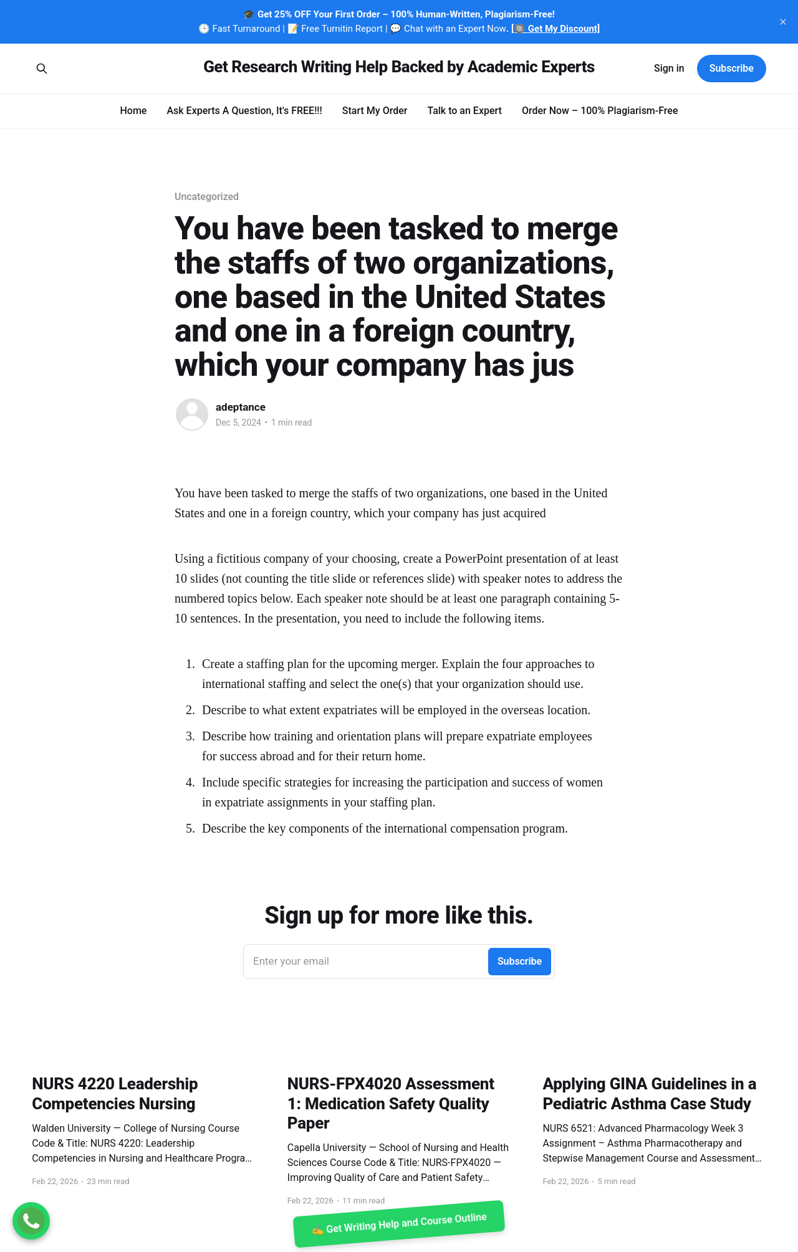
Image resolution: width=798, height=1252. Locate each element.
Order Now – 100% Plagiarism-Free (600, 111)
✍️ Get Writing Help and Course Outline (399, 1224)
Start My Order (375, 111)
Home (133, 111)
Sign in (669, 68)
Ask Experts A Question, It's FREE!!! (244, 111)
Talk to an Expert (464, 111)
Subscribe (731, 68)
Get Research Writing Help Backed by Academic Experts (399, 67)
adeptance (241, 407)
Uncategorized (207, 197)
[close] (783, 22)
